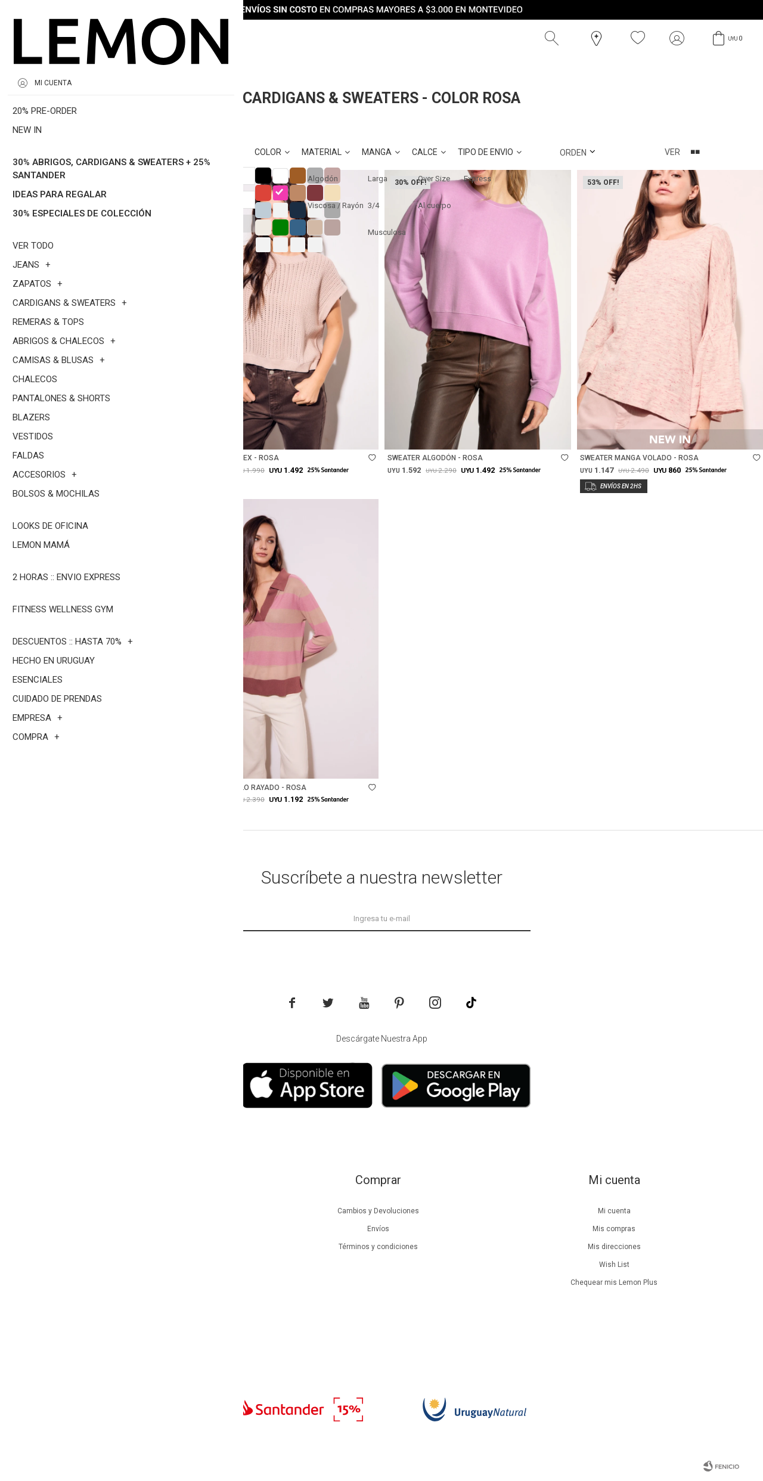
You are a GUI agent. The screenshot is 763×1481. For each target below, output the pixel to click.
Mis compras (614, 1229)
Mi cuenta (614, 1211)
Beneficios (142, 1229)
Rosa (90, 125)
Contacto (142, 1318)
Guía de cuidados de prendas (142, 1264)
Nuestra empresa (141, 1211)
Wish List (614, 1264)
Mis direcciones (614, 1247)
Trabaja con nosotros (142, 1336)
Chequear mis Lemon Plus (613, 1282)
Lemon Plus (142, 1247)
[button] (554, 38)
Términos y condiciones (378, 1247)
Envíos (378, 1229)
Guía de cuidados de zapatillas (142, 1282)
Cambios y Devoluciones (378, 1211)
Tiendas (142, 1300)
